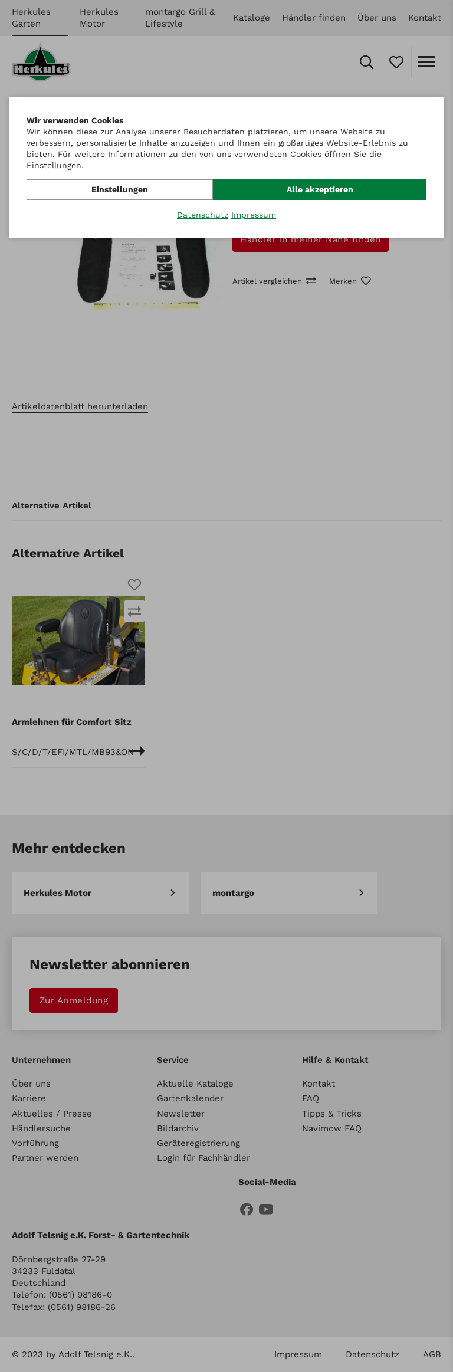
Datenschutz (202, 214)
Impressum (253, 214)
